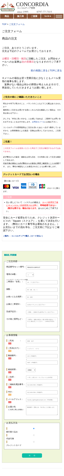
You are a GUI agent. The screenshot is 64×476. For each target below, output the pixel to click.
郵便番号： (13, 357)
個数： (9, 289)
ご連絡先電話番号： (16, 386)
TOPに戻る (56, 70)
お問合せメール (38, 122)
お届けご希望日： (14, 304)
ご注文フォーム (17, 24)
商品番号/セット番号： (16, 267)
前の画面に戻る (39, 70)
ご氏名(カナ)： (14, 349)
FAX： (11, 393)
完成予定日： (12, 311)
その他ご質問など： (14, 319)
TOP (4, 24)
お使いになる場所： (14, 297)
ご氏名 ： (14, 342)
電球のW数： (12, 274)
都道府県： (13, 371)
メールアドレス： (15, 401)
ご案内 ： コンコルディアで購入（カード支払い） (23, 236)
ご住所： (12, 378)
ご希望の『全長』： (14, 282)
